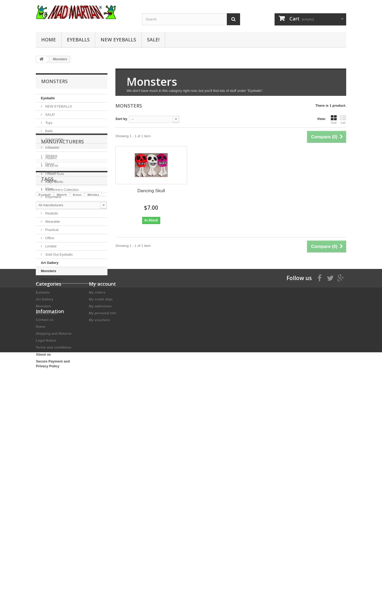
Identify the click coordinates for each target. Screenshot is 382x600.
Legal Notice (46, 541)
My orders (97, 462)
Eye (41, 405)
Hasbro (51, 314)
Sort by (121, 119)
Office (49, 238)
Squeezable (53, 139)
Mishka (93, 397)
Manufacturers (62, 299)
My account (102, 453)
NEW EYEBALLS (118, 39)
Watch (62, 397)
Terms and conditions (53, 548)
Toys (48, 123)
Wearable (52, 222)
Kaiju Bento (54, 338)
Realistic (51, 213)
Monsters (48, 271)
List (343, 119)
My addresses (100, 476)
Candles (51, 172)
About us (43, 555)
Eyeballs (78, 39)
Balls (48, 131)
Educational (53, 205)
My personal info (102, 483)
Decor (49, 164)
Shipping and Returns (54, 534)
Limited (50, 246)
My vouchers (99, 490)
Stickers (51, 156)
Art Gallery (49, 263)
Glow (48, 189)
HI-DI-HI (51, 322)
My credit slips (101, 469)
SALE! (153, 39)
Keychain (61, 413)
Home (48, 39)
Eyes (75, 405)
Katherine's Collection (62, 346)
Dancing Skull (151, 190)
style (89, 405)
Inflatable (51, 147)
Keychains (52, 197)
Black (43, 413)
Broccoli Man (52, 279)
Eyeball (44, 397)
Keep (77, 397)
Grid (334, 119)
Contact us (45, 520)
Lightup (50, 180)
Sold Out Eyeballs (58, 254)
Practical (51, 230)
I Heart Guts (54, 330)
